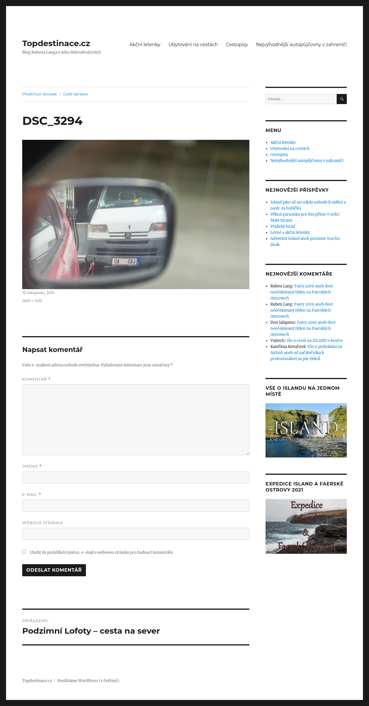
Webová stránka (42, 522)
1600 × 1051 (32, 300)
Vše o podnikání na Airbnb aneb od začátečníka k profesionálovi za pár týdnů (306, 352)
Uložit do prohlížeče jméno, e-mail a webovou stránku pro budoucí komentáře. (102, 552)
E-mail (31, 494)
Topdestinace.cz (56, 43)
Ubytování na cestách (193, 44)
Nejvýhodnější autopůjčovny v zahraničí (301, 44)
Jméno (32, 466)
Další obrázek (75, 94)
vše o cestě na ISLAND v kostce (315, 340)
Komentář (36, 379)
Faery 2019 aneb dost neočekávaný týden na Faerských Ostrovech (301, 292)
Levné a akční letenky (290, 232)
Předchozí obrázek (39, 94)
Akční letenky (145, 44)
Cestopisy (237, 44)
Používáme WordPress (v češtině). (88, 680)
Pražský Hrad (282, 226)
